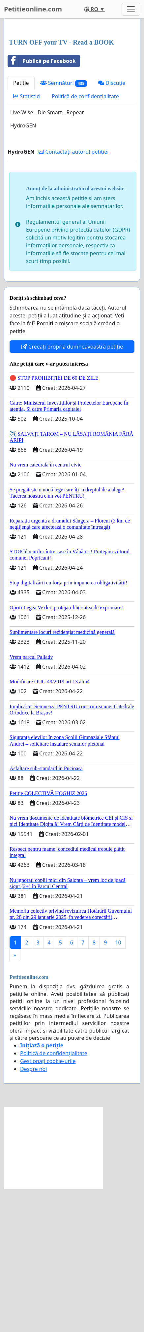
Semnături (63, 226)
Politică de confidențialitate (85, 239)
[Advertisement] (72, 100)
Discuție (111, 226)
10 (118, 1085)
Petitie (21, 226)
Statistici (27, 239)
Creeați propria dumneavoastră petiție (72, 489)
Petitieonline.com (33, 9)
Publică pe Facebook (42, 204)
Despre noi (33, 1212)
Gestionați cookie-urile (48, 1204)
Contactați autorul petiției (73, 294)
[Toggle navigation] (131, 9)
